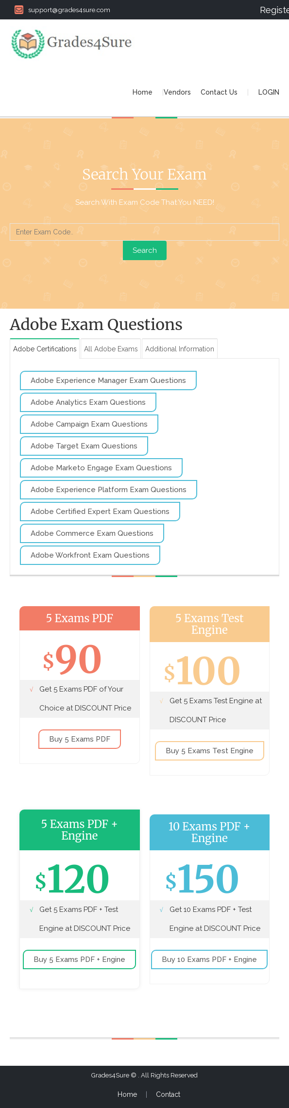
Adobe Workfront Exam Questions (90, 555)
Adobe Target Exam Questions (84, 446)
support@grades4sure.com (62, 10)
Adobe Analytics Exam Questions (88, 402)
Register (269, 9)
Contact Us (219, 92)
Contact (168, 1095)
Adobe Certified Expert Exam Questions (100, 511)
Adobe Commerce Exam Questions (92, 533)
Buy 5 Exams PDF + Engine (79, 959)
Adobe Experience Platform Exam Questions (109, 489)
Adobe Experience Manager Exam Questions (108, 380)
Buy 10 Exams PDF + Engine (209, 959)
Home (143, 92)
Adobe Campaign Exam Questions (89, 424)
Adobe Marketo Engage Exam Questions (101, 467)
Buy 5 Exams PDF (79, 739)
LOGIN (268, 92)
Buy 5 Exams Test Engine (210, 751)
